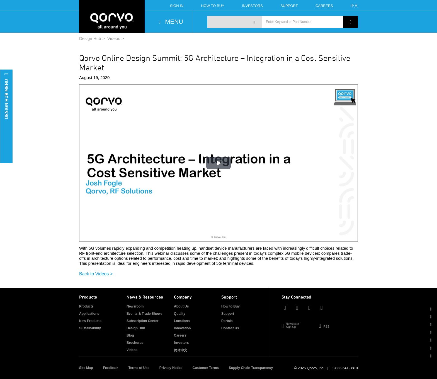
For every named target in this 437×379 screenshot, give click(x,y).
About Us (181, 306)
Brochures (135, 343)
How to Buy (230, 306)
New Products (90, 321)
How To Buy (212, 6)
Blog (130, 335)
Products (86, 306)
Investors (252, 6)
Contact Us (230, 328)
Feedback (110, 368)
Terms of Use (138, 368)
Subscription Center (143, 321)
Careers (324, 6)
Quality (179, 314)
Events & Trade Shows (144, 314)
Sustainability (90, 328)
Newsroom (135, 306)
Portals (227, 321)
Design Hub (90, 38)
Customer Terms (206, 368)
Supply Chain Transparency (251, 368)
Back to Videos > (96, 273)
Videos (113, 38)
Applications (89, 314)
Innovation (182, 328)
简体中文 (180, 350)
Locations (182, 321)
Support (289, 6)
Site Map (86, 368)
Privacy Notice (171, 368)
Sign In (176, 6)
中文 (354, 6)
